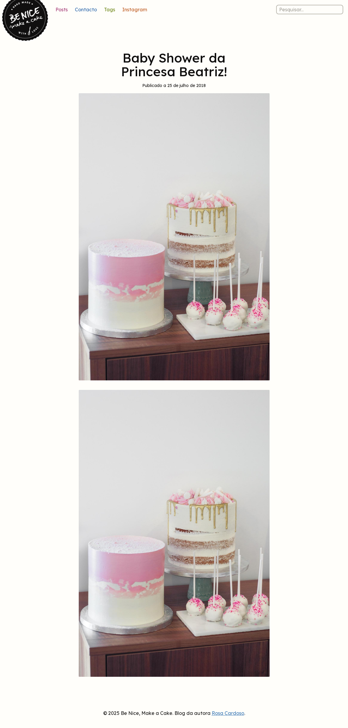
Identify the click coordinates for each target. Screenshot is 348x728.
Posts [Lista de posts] (61, 10)
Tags (109, 10)
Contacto (86, 10)
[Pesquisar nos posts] (309, 9)
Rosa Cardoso (228, 713)
